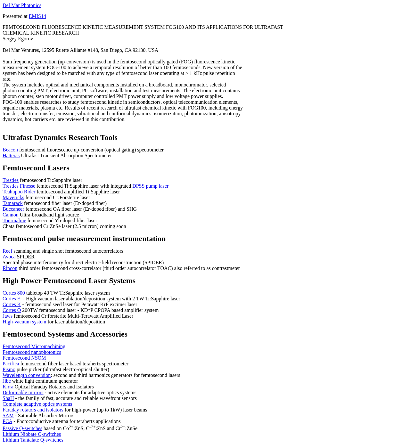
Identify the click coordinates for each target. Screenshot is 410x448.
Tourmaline (14, 220)
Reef (7, 251)
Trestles (11, 180)
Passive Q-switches (22, 428)
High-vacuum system (24, 321)
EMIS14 (37, 16)
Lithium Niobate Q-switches (32, 434)
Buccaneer (13, 209)
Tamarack (13, 203)
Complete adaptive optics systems (37, 404)
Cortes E (11, 298)
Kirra (8, 386)
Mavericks (13, 197)
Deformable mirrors (23, 392)
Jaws (7, 316)
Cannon (11, 214)
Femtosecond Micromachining (34, 346)
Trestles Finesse (19, 186)
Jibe (7, 381)
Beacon (10, 149)
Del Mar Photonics (22, 5)
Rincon (10, 268)
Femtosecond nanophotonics (32, 352)
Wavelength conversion (27, 375)
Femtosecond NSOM (24, 358)
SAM (8, 415)
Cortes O (12, 310)
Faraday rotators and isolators (33, 409)
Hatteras (11, 155)
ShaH (8, 398)
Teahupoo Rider (19, 191)
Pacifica (11, 363)
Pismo (9, 369)
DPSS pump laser (150, 186)
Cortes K (12, 304)
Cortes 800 (14, 293)
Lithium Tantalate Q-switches (33, 440)
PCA (7, 421)
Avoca (9, 256)
